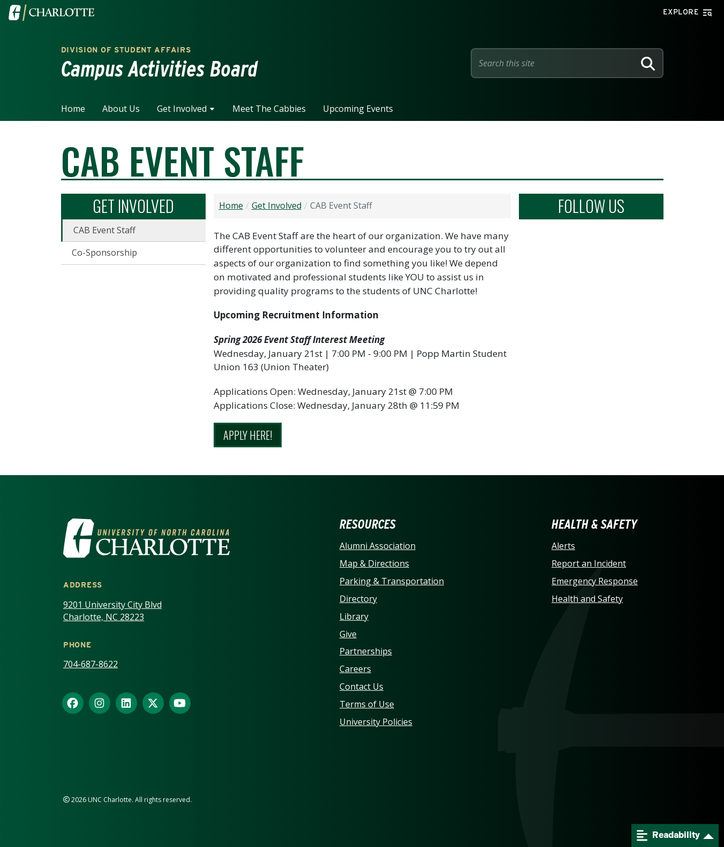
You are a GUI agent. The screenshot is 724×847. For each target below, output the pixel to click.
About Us (121, 109)
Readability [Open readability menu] (668, 835)
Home (73, 109)
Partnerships (366, 651)
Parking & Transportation (392, 581)
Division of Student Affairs (126, 49)
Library (354, 616)
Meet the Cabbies (269, 109)
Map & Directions (374, 563)
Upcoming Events (358, 109)
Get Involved (182, 109)
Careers (355, 669)
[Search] (648, 63)
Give (348, 634)
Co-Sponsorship (104, 252)
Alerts (563, 546)
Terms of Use (367, 704)
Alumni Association (378, 546)
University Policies (376, 722)
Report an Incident (589, 563)
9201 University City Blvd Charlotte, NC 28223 (112, 611)
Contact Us (361, 686)
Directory (358, 599)
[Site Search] (555, 63)
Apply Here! (247, 435)
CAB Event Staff (104, 230)
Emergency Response (595, 581)
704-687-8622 (90, 664)
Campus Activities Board (159, 69)
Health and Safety (587, 599)
